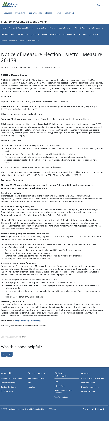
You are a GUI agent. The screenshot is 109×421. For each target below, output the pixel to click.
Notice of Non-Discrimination (92, 378)
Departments (35, 12)
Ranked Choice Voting (51, 34)
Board (8, 383)
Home (3, 28)
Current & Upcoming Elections (21, 28)
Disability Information (90, 387)
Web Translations (61, 397)
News (58, 12)
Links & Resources (96, 28)
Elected (48, 12)
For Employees (7, 391)
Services (8, 12)
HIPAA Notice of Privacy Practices (63, 391)
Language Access (88, 383)
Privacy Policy (59, 386)
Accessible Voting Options (28, 34)
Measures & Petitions (71, 34)
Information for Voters (46, 28)
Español (102, 5)
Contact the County (8, 387)
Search (67, 12)
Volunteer (32, 387)
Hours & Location (8, 34)
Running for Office (90, 34)
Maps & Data (80, 28)
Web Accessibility (88, 391)
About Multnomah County (11, 378)
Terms (56, 382)
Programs (20, 12)
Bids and (36, 378)
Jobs (29, 383)
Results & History (65, 28)
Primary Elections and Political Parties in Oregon (20, 41)
